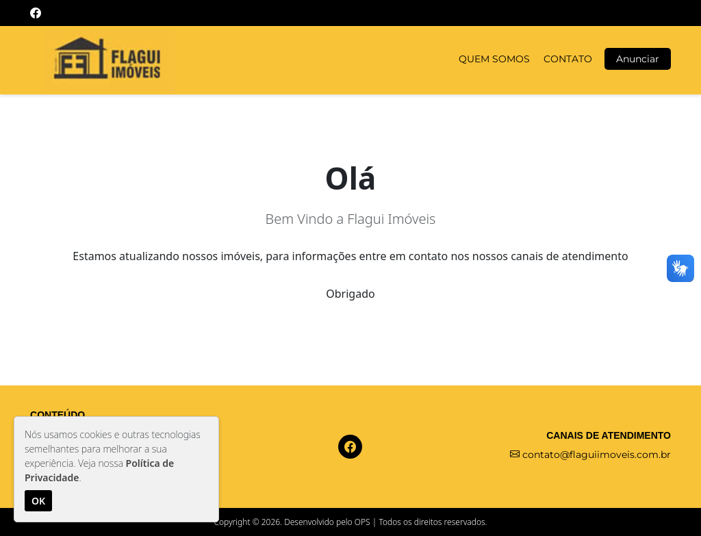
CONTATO (568, 59)
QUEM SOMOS (494, 59)
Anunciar (637, 59)
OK (38, 500)
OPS (362, 522)
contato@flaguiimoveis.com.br (590, 454)
